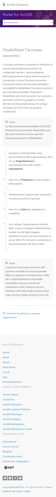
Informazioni (9, 441)
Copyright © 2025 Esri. (14, 487)
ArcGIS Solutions (12, 419)
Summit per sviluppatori (16, 461)
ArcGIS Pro (8, 399)
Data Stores (9, 367)
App (5, 377)
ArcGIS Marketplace (13, 424)
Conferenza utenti (12, 456)
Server (6, 362)
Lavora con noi (11, 446)
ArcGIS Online (10, 394)
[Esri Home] (9, 467)
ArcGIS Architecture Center (17, 429)
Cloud (6, 372)
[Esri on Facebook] (10, 478)
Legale (27, 491)
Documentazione (12, 381)
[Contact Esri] (20, 478)
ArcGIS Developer (12, 414)
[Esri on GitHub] (15, 478)
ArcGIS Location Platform (16, 409)
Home (6, 352)
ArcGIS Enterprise (17, 4)
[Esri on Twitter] (5, 478)
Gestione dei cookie (12, 491)
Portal (6, 357)
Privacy (48, 487)
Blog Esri (7, 451)
